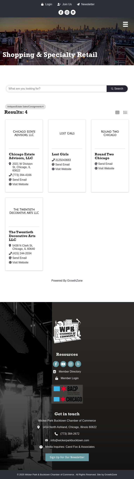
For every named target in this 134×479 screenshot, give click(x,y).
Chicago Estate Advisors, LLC (22, 156)
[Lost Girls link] (66, 133)
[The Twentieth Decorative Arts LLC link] (24, 211)
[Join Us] (64, 4)
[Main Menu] (125, 24)
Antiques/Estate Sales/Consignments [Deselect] (25, 106)
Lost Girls (60, 154)
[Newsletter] (85, 4)
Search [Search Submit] (117, 88)
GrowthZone (75, 280)
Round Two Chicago (104, 156)
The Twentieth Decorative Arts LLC (22, 236)
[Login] (45, 4)
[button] (117, 112)
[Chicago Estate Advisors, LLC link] (24, 133)
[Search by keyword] (56, 88)
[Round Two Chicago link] (110, 133)
